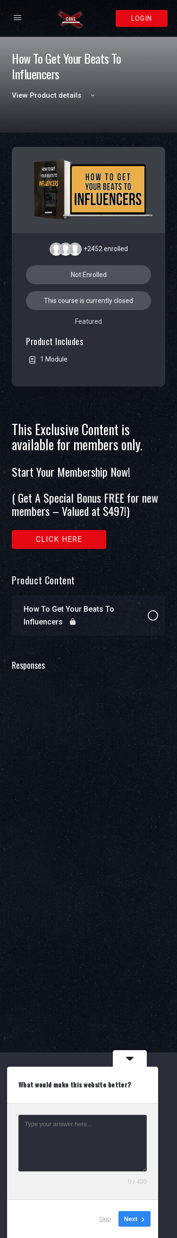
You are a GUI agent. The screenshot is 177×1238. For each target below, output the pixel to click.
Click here (59, 539)
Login (141, 18)
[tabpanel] (88, 485)
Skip (105, 1218)
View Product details (55, 95)
